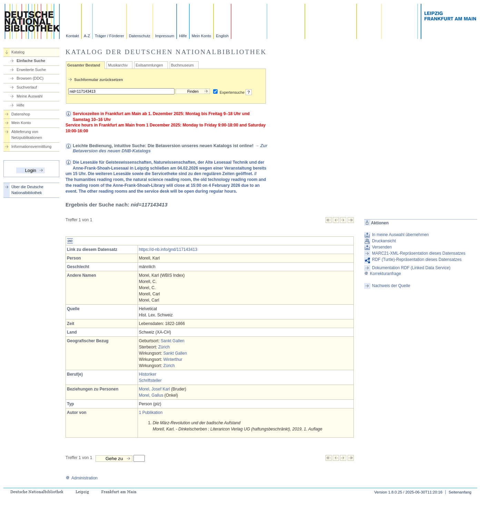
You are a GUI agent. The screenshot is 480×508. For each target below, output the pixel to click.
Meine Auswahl (29, 96)
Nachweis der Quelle (391, 285)
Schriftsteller (150, 380)
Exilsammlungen (149, 65)
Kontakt (72, 36)
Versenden (382, 247)
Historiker (148, 374)
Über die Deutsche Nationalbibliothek (27, 190)
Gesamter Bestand (83, 65)
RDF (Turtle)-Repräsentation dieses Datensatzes (417, 259)
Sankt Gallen (172, 340)
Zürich (164, 347)
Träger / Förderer (109, 36)
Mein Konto (201, 36)
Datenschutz (139, 36)
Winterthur (172, 359)
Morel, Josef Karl (154, 389)
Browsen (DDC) (30, 78)
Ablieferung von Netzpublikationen (26, 135)
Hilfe (183, 36)
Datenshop (20, 114)
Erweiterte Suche (31, 70)
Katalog (17, 52)
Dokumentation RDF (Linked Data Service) (411, 267)
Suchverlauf (27, 87)
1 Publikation (151, 412)
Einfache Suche (31, 61)
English (222, 36)
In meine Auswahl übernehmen (400, 234)
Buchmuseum (182, 65)
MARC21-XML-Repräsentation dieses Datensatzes (419, 253)
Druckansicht (384, 240)
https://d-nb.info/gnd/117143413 (168, 249)
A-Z (87, 36)
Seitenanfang (460, 492)
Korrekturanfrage (382, 273)
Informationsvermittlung (31, 146)
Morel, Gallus (151, 395)
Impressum (164, 36)
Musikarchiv (118, 65)
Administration (82, 478)
